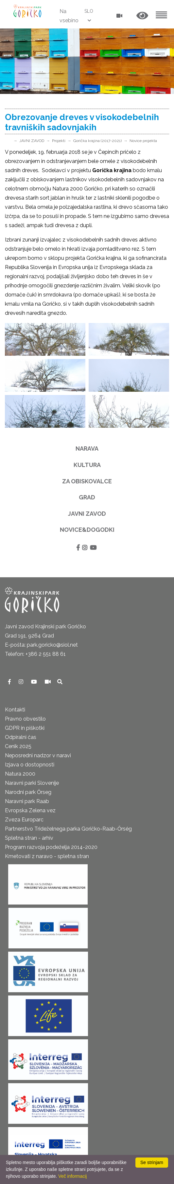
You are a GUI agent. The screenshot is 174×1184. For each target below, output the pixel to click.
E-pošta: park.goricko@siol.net (41, 645)
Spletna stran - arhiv (29, 838)
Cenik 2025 (18, 746)
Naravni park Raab (27, 801)
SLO (88, 11)
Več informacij (72, 1176)
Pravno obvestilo (25, 719)
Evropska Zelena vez (30, 810)
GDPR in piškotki (24, 728)
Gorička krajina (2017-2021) (97, 140)
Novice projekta (143, 140)
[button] (142, 16)
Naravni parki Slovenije (32, 783)
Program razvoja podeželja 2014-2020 (51, 847)
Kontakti (15, 710)
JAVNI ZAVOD (31, 140)
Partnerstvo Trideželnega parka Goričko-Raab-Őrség (68, 829)
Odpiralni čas (20, 737)
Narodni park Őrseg (28, 792)
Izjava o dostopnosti (29, 765)
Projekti (58, 140)
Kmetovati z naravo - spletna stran (47, 856)
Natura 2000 (20, 774)
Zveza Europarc (24, 819)
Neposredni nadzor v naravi (38, 755)
